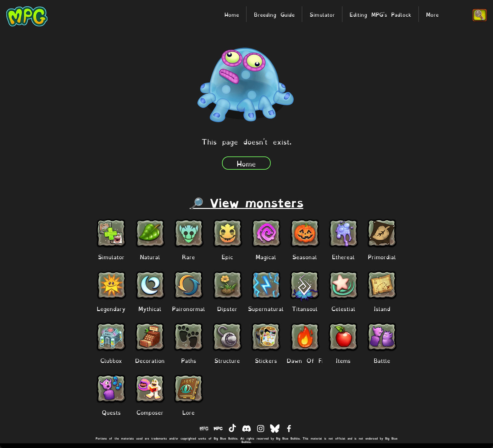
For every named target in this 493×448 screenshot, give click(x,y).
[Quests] (111, 412)
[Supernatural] (266, 308)
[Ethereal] (343, 256)
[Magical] (266, 256)
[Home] (246, 163)
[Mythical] (150, 308)
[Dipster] (227, 308)
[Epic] (227, 256)
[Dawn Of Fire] (308, 360)
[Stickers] (266, 360)
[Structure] (227, 360)
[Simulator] (111, 256)
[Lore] (188, 412)
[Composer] (150, 412)
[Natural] (150, 256)
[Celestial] (343, 308)
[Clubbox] (111, 360)
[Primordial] (382, 256)
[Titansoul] (304, 308)
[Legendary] (111, 308)
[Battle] (382, 360)
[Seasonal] (304, 256)
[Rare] (188, 256)
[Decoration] (150, 360)
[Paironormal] (188, 308)
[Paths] (188, 360)
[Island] (382, 308)
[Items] (343, 360)
